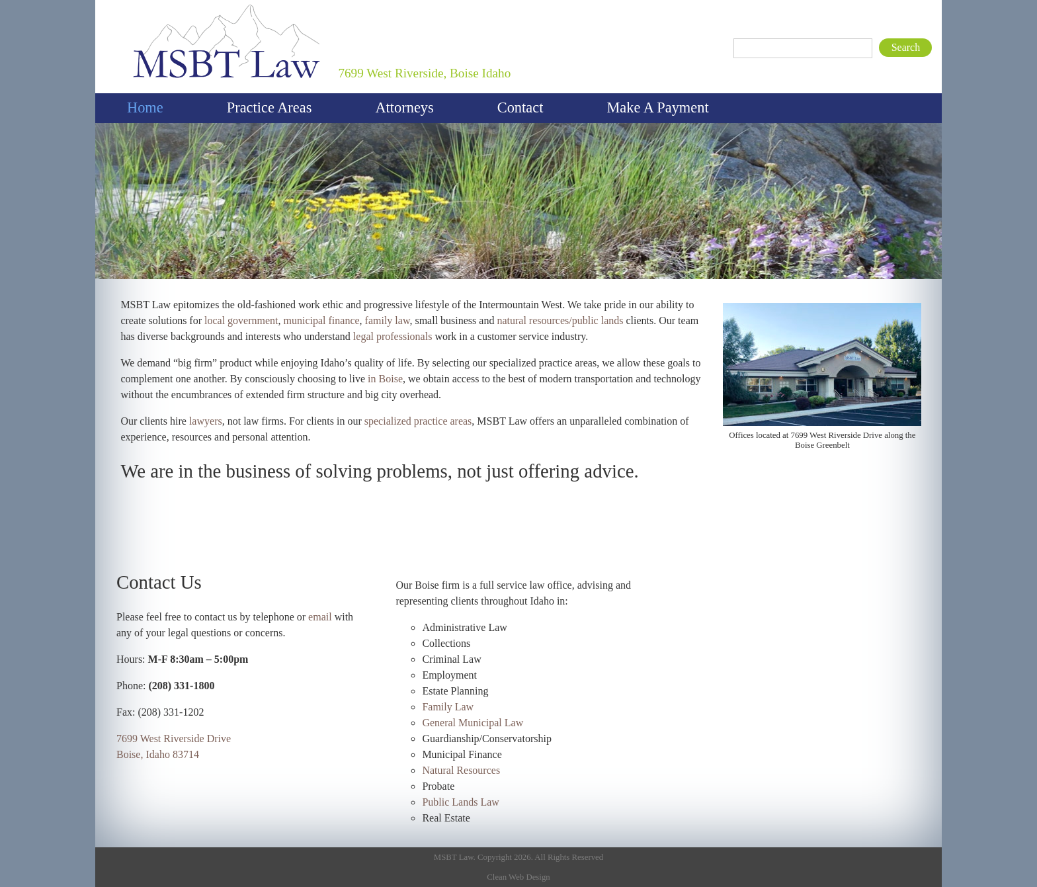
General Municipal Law (472, 722)
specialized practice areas (418, 421)
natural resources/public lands (560, 320)
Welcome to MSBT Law (522, 281)
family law (387, 320)
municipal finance (322, 320)
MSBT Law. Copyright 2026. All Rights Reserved (518, 857)
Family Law (448, 706)
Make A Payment (657, 107)
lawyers (205, 421)
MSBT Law (141, 3)
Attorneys (404, 107)
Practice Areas (269, 107)
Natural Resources (461, 770)
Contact (520, 107)
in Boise (385, 378)
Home (145, 107)
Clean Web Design (518, 877)
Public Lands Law (460, 802)
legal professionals (393, 336)
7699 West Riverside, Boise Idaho (424, 73)
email (320, 616)
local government (241, 320)
